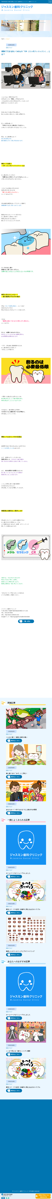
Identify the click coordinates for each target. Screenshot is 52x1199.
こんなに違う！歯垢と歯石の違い (16, 737)
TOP (2, 39)
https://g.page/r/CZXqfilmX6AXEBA (20, 616)
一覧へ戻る (24, 621)
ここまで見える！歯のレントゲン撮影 (18, 1051)
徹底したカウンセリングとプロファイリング (20, 951)
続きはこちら (13, 740)
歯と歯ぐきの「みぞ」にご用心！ (16, 773)
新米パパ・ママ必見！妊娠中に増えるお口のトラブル (23, 909)
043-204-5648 (6, 1194)
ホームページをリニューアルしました (18, 873)
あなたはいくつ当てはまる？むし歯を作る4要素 (21, 809)
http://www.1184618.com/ (12, 614)
